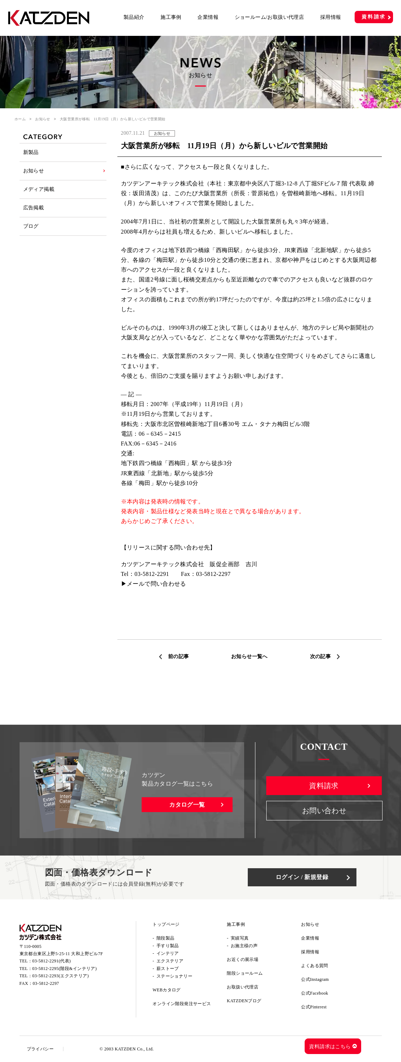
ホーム (20, 119)
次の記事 (320, 656)
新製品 (31, 152)
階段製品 (165, 938)
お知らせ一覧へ (249, 656)
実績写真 (240, 938)
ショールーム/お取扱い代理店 (269, 17)
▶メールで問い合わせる (153, 584)
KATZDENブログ (244, 1000)
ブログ (31, 226)
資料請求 (374, 17)
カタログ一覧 (187, 805)
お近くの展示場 (242, 959)
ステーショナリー (174, 976)
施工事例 (170, 17)
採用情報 (330, 17)
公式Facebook (314, 993)
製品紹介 (134, 17)
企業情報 (207, 17)
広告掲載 (33, 207)
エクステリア (169, 960)
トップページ (166, 924)
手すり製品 (167, 945)
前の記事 (178, 656)
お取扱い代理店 (242, 987)
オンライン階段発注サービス (182, 1003)
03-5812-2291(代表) (51, 960)
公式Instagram (315, 979)
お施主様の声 (244, 945)
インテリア (167, 953)
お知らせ (42, 119)
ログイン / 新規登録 (302, 877)
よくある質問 (314, 965)
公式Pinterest (313, 1006)
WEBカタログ (166, 989)
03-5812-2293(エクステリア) (60, 975)
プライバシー (40, 1049)
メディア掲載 (38, 189)
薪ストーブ (167, 968)
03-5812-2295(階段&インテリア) (64, 968)
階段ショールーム (245, 973)
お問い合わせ (324, 811)
